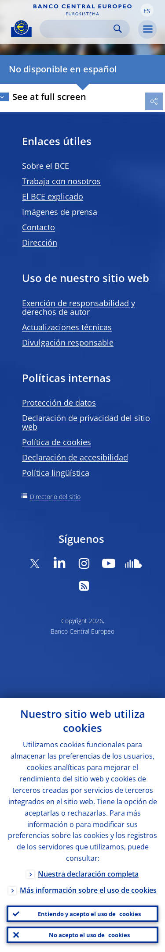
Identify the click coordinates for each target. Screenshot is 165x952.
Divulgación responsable (68, 342)
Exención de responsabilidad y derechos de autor (78, 307)
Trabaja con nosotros (61, 181)
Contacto (38, 227)
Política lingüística (55, 472)
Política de (56, 442)
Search (117, 28)
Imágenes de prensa (59, 212)
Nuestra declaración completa (88, 874)
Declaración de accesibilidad (75, 457)
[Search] (77, 28)
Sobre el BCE (45, 165)
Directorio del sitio (55, 496)
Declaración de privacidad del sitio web (86, 422)
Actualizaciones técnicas (67, 327)
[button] (147, 10)
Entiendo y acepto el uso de (89, 913)
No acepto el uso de (89, 935)
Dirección (39, 242)
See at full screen (49, 97)
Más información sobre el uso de (88, 890)
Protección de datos (59, 402)
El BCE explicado (52, 196)
